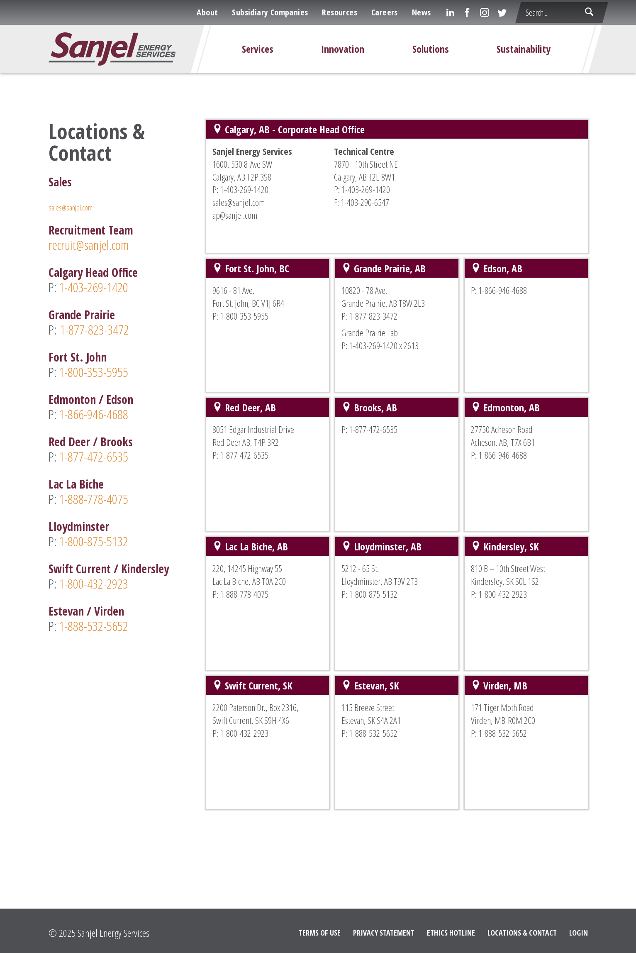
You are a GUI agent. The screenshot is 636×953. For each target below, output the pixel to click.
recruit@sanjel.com (89, 245)
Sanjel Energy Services (113, 933)
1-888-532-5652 (92, 626)
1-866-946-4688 (93, 414)
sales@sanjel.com (71, 208)
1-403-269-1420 (93, 287)
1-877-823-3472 (94, 329)
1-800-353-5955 (93, 372)
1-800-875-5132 (95, 541)
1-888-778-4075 (93, 499)
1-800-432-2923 (93, 583)
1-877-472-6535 (93, 456)
